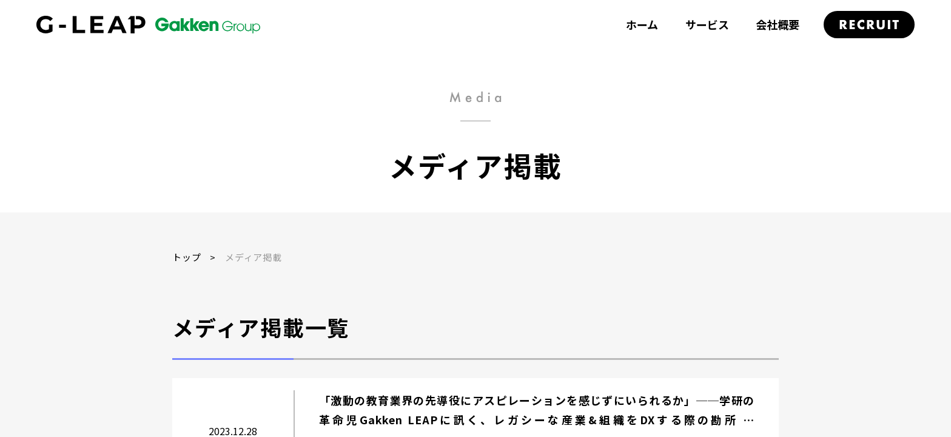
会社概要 (777, 24)
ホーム (642, 24)
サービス (707, 24)
